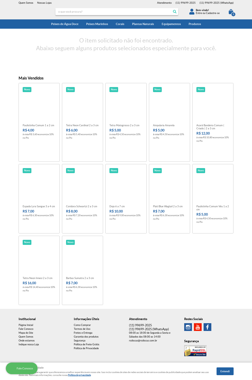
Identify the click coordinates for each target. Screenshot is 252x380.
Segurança (79, 311)
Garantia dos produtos (86, 307)
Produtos (195, 24)
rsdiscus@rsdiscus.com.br (143, 311)
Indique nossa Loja (29, 315)
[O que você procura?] (174, 11)
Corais (120, 24)
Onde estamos (27, 311)
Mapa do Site (26, 303)
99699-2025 (185, 2)
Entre (199, 13)
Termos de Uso (82, 300)
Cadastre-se (213, 13)
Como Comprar (82, 296)
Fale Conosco (26, 300)
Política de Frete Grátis (86, 315)
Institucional (27, 290)
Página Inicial (26, 296)
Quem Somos (26, 2)
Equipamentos (171, 24)
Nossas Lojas (44, 2)
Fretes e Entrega (83, 303)
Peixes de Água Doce (64, 24)
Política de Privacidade (86, 319)
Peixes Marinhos (97, 24)
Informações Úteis (86, 290)
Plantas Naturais (143, 24)
